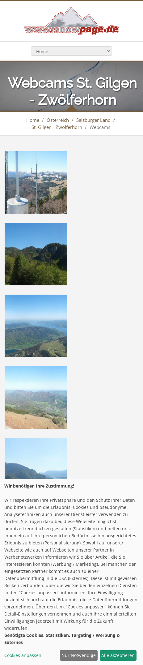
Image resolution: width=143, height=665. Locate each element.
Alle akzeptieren (118, 655)
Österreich (58, 120)
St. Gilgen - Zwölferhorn (57, 127)
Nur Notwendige (78, 655)
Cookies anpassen (22, 655)
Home (32, 120)
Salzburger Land (93, 120)
